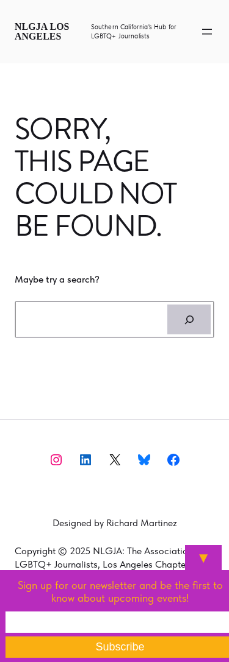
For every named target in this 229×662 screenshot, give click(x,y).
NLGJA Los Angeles (42, 31)
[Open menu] (207, 31)
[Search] (189, 320)
